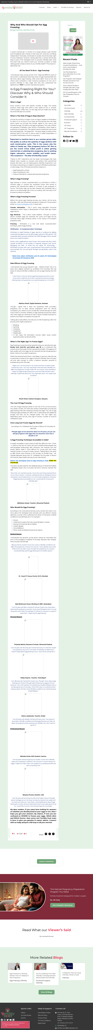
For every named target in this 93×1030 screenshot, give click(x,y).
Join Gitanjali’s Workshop (63, 905)
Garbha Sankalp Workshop (11, 1024)
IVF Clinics (67, 125)
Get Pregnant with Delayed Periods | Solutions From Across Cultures (72, 81)
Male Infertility (69, 114)
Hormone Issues (69, 108)
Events (23, 1018)
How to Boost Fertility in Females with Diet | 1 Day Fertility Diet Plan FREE (71, 87)
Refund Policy (42, 1015)
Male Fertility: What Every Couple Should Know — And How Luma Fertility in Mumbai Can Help (72, 66)
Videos (23, 1012)
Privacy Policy (42, 1018)
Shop (49, 7)
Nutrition (67, 122)
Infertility (67, 111)
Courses (42, 7)
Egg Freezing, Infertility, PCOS (22, 30)
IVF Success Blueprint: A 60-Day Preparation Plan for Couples (72, 94)
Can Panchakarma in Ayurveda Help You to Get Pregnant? (71, 74)
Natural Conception (70, 131)
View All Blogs (46, 992)
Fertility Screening (67, 7)
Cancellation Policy (44, 1012)
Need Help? (42, 1023)
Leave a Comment (46, 861)
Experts (78, 7)
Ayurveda (67, 105)
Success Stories (69, 117)
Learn (56, 7)
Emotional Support (70, 120)
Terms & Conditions (44, 1020)
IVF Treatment (69, 128)
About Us (87, 7)
